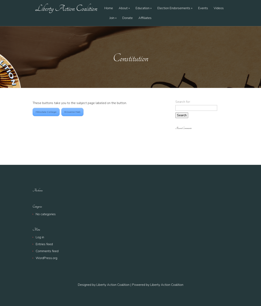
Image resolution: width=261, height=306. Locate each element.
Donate (127, 18)
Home (108, 8)
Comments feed (47, 251)
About (123, 8)
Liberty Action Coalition (66, 8)
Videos (219, 8)
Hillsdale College (46, 112)
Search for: (182, 102)
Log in (40, 237)
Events (203, 8)
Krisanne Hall (72, 112)
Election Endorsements (173, 8)
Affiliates (145, 18)
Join (111, 18)
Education (142, 8)
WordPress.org (46, 258)
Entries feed (44, 244)
